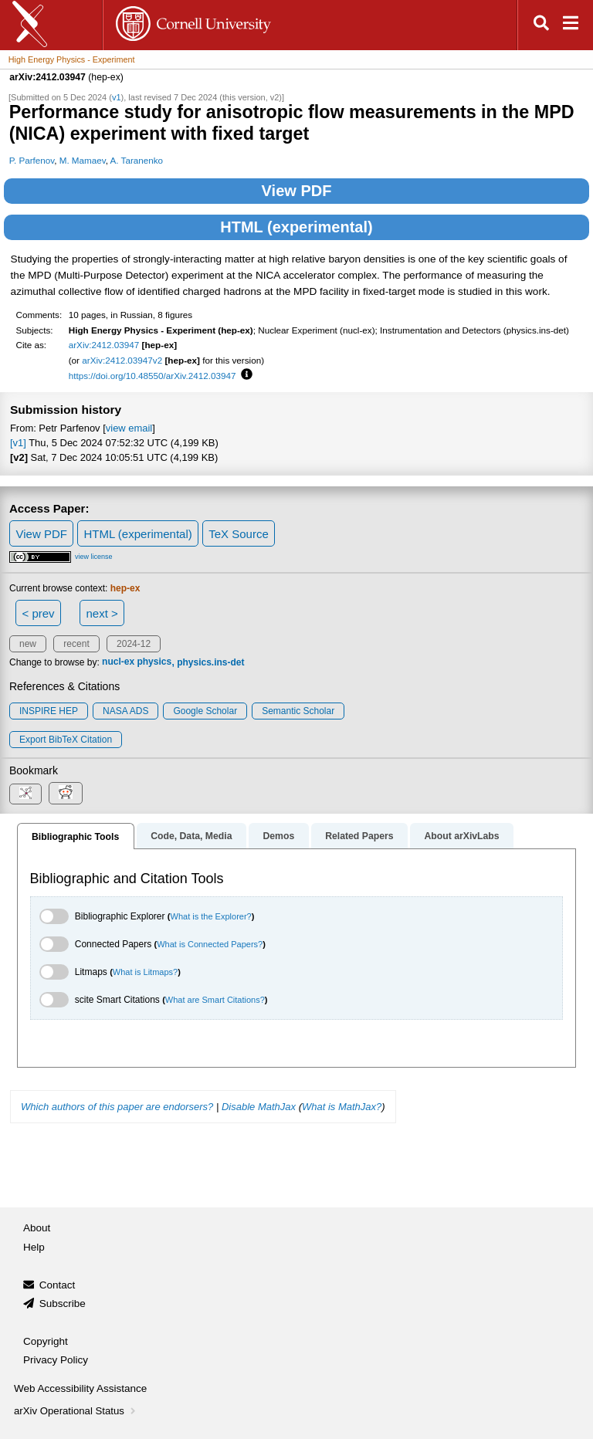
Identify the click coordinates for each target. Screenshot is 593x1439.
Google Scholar (205, 711)
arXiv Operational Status (76, 1411)
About (36, 1228)
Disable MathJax (259, 1106)
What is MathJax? (341, 1106)
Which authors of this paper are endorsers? (117, 1106)
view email (129, 428)
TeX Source (238, 533)
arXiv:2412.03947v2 (122, 360)
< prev (38, 613)
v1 (116, 97)
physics (154, 662)
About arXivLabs (461, 836)
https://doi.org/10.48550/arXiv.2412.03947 (152, 376)
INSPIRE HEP (48, 711)
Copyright (45, 1341)
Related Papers (359, 836)
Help (34, 1247)
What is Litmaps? (145, 972)
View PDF (297, 190)
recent (76, 643)
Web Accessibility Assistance (80, 1388)
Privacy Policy (55, 1360)
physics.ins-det (210, 662)
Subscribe (62, 1303)
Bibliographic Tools (75, 836)
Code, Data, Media (191, 836)
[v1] (18, 443)
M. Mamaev (82, 160)
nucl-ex (118, 662)
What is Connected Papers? (210, 944)
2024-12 (134, 643)
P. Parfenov (32, 160)
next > (101, 613)
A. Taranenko (136, 160)
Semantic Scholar (298, 711)
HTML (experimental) (296, 226)
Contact (57, 1285)
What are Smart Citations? (215, 999)
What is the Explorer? (211, 916)
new (27, 643)
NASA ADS (125, 711)
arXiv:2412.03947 (104, 345)
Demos (278, 836)
